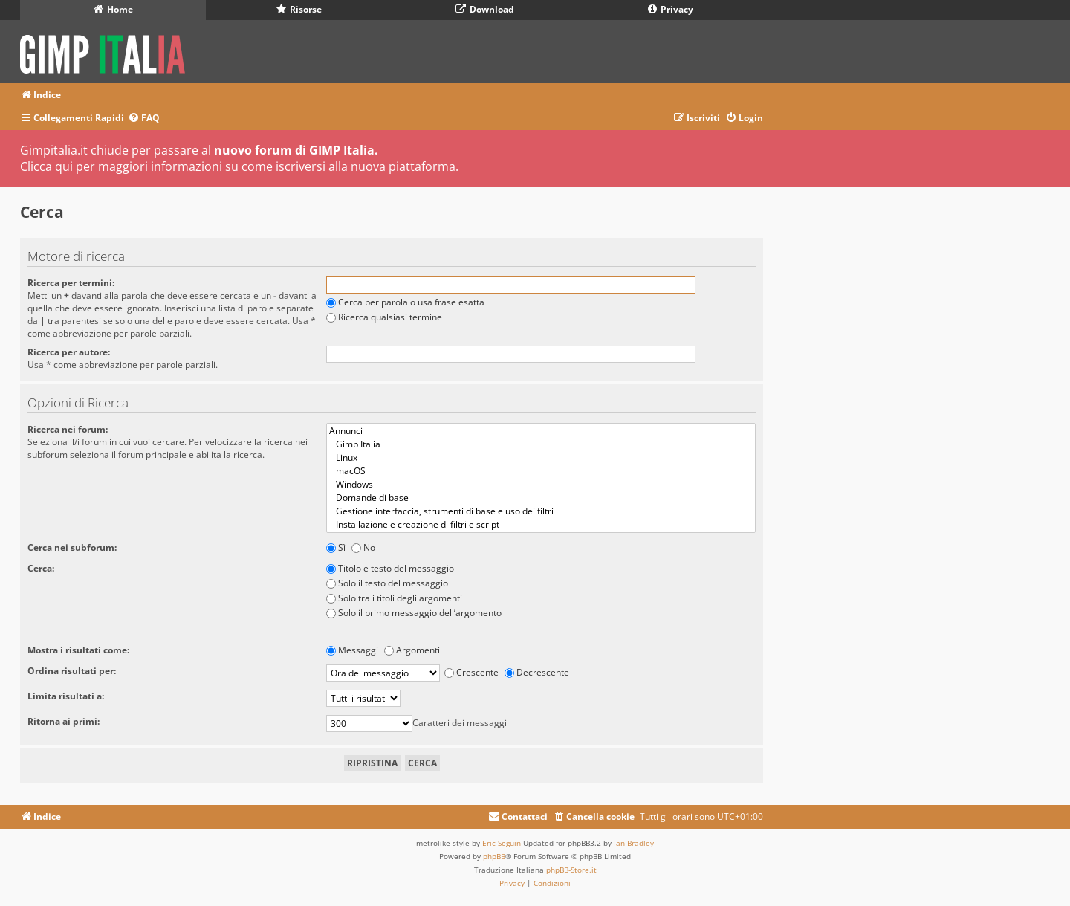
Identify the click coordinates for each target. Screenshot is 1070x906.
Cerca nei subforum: (72, 547)
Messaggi (352, 650)
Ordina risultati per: (71, 670)
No (363, 547)
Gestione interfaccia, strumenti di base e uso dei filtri (541, 511)
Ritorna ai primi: (63, 721)
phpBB (494, 856)
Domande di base (541, 498)
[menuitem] (144, 119)
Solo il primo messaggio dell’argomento (414, 612)
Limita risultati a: (65, 696)
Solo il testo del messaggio (387, 583)
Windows (541, 484)
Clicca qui (46, 166)
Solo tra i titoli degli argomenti (394, 598)
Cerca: (40, 568)
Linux (541, 458)
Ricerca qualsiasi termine (384, 317)
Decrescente (537, 672)
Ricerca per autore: (68, 352)
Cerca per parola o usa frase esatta (405, 302)
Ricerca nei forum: (67, 429)
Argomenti (412, 650)
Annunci (541, 431)
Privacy (670, 9)
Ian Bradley (634, 843)
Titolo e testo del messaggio (390, 568)
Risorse (299, 9)
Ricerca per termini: (70, 282)
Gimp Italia (541, 444)
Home (113, 9)
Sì (336, 547)
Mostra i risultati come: (78, 650)
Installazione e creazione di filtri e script (541, 524)
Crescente (471, 672)
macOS (541, 471)
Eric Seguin (501, 843)
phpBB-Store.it (571, 869)
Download (484, 9)
